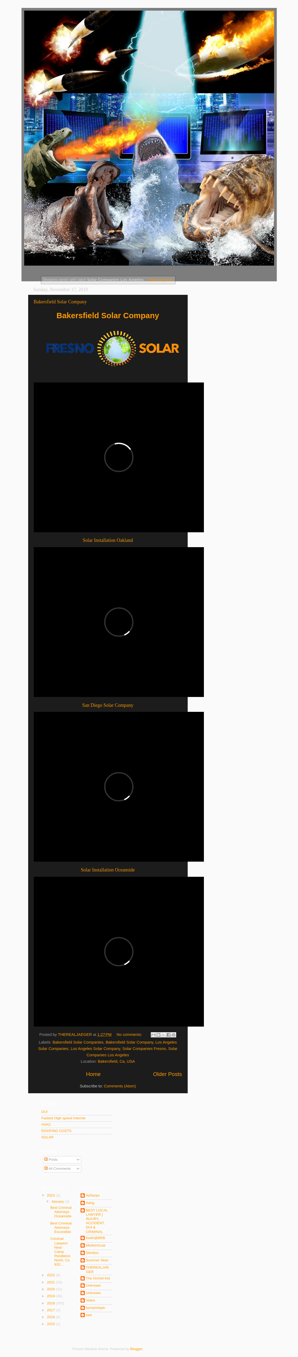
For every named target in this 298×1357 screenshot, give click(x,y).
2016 (51, 1317)
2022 (51, 1275)
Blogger (136, 1349)
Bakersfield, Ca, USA (116, 1061)
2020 (51, 1289)
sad (89, 1315)
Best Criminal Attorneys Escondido (61, 1227)
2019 (51, 1296)
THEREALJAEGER (97, 1269)
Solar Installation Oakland (108, 540)
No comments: (130, 1034)
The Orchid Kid (98, 1278)
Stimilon (92, 1253)
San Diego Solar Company (107, 705)
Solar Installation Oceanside (108, 870)
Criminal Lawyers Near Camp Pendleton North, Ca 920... (60, 1251)
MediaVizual (95, 1245)
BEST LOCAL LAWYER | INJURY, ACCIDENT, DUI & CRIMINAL (97, 1221)
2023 (51, 1195)
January (58, 1201)
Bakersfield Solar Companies (78, 1042)
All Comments (57, 1169)
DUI (44, 1112)
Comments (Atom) (120, 1086)
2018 (51, 1303)
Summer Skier (97, 1260)
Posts (51, 1160)
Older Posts (167, 1074)
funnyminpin (95, 1308)
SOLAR (47, 1137)
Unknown (93, 1285)
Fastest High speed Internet (63, 1118)
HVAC (46, 1124)
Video (90, 1300)
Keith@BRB (95, 1238)
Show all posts (160, 280)
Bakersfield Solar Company (60, 301)
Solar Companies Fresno (144, 1049)
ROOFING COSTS (56, 1131)
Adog (90, 1203)
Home (93, 1074)
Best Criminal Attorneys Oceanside (61, 1212)
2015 (51, 1324)
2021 (51, 1282)
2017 (51, 1310)
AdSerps (93, 1195)
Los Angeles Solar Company (95, 1049)
